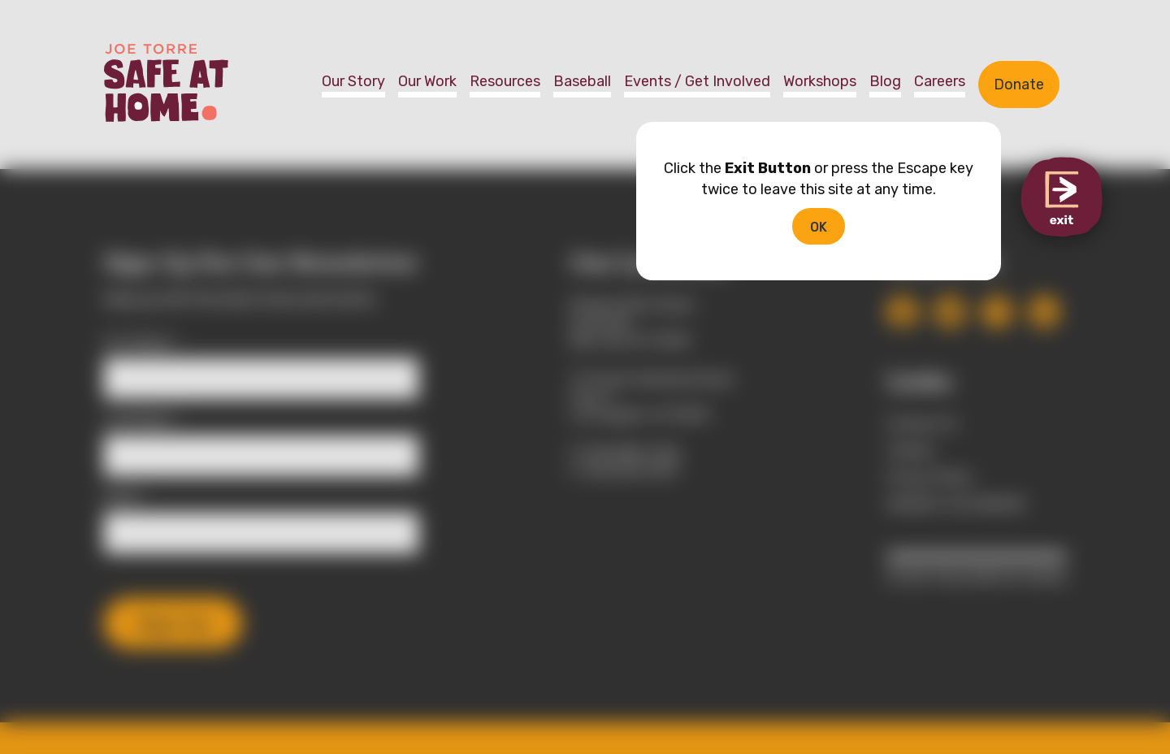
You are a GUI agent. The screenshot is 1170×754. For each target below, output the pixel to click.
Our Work (427, 81)
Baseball (582, 81)
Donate (1019, 84)
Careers (939, 81)
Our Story (353, 81)
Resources (505, 81)
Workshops (819, 81)
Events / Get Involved (697, 81)
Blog (885, 81)
